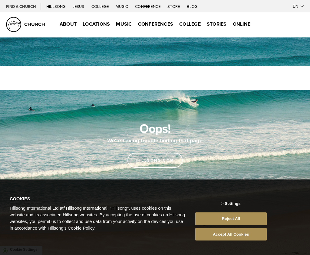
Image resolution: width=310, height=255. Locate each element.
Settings (232, 206)
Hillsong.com (155, 160)
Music (122, 6)
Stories (217, 24)
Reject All (231, 221)
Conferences (155, 24)
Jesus (79, 6)
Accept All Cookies (231, 236)
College (100, 6)
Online (241, 24)
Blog (192, 6)
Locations (96, 24)
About (68, 24)
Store (174, 6)
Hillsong (56, 6)
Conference (148, 6)
